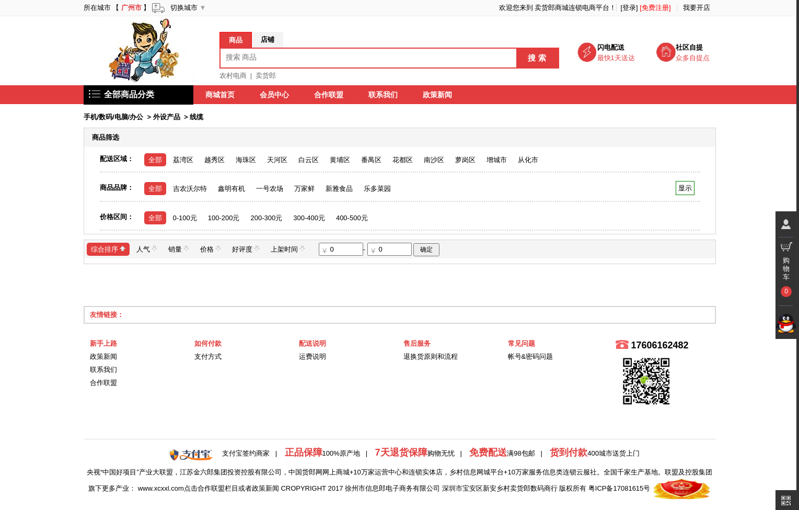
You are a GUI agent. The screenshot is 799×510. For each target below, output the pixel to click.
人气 (146, 248)
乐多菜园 (377, 188)
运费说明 (312, 356)
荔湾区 (183, 160)
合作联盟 (329, 94)
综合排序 (108, 248)
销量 (178, 248)
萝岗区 (465, 160)
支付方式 (208, 356)
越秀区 (214, 160)
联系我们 (383, 94)
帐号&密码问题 (530, 356)
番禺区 (371, 160)
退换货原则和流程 (430, 356)
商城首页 (220, 94)
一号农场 (269, 188)
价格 (210, 248)
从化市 (528, 160)
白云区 (308, 160)
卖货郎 (266, 76)
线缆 (196, 117)
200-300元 (266, 218)
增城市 (497, 160)
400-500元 (352, 218)
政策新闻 (438, 94)
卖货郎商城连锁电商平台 (572, 8)
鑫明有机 (231, 188)
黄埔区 (340, 160)
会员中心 (275, 94)
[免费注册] (655, 8)
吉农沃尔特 (190, 188)
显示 (684, 188)
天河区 (277, 160)
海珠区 (246, 160)
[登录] (629, 8)
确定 (426, 249)
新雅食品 (339, 188)
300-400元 (309, 218)
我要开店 (696, 8)
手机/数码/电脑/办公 (114, 117)
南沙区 (434, 160)
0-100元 (185, 218)
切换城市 (184, 8)
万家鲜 (304, 188)
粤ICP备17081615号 (619, 488)
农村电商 (233, 76)
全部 (155, 160)
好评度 (246, 248)
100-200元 (224, 218)
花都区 (402, 160)
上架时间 (288, 248)
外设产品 (166, 117)
